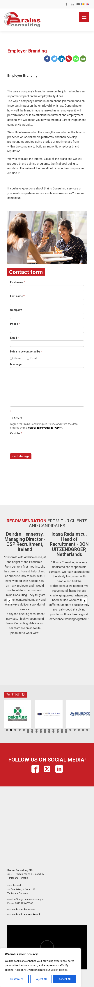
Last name (17, 296)
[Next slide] (84, 601)
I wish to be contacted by (26, 351)
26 (49, 732)
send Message (20, 456)
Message (16, 364)
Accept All (65, 979)
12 (53, 730)
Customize (16, 979)
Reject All (41, 979)
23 (37, 732)
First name (17, 282)
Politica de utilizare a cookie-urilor (24, 914)
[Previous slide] (10, 601)
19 (83, 730)
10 (45, 730)
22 (32, 732)
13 (58, 730)
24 (41, 732)
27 (53, 732)
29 (62, 732)
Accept (16, 418)
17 (75, 730)
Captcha (16, 433)
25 (45, 732)
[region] (40, 967)
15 (66, 730)
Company (16, 309)
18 (79, 730)
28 (58, 732)
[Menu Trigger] (84, 17)
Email (14, 337)
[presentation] (38, 443)
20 (87, 730)
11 (49, 730)
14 (62, 730)
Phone (15, 323)
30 (66, 732)
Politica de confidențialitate (21, 909)
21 (28, 732)
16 (70, 730)
